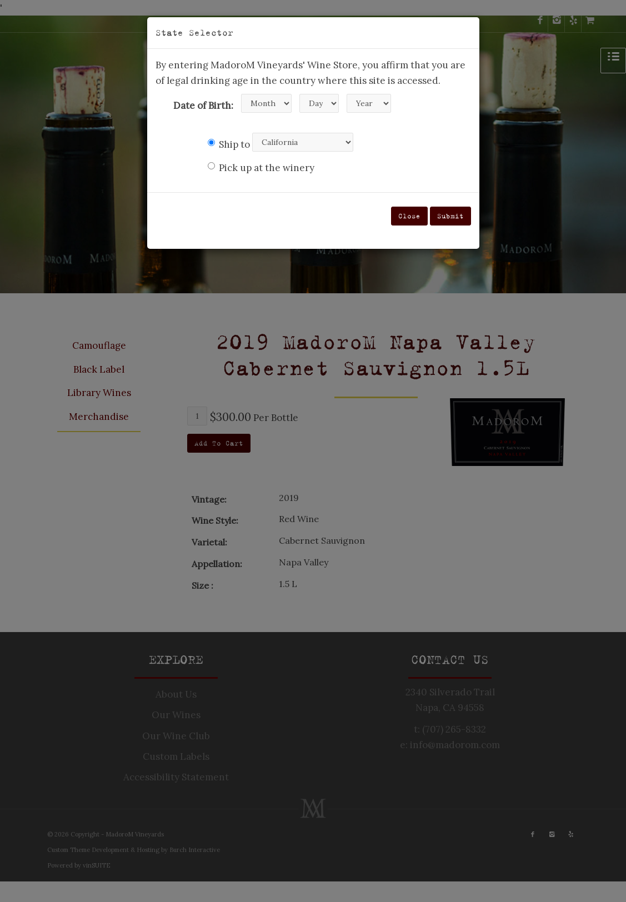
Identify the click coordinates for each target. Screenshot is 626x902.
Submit (450, 215)
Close (409, 215)
